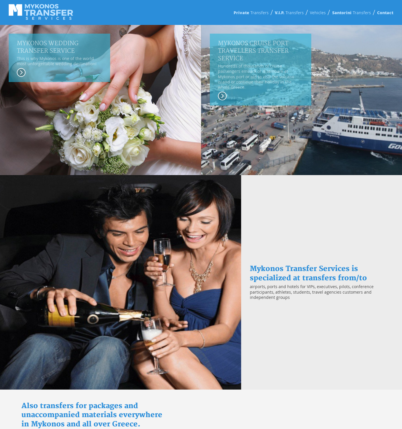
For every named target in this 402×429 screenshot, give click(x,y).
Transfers (251, 12)
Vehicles (318, 12)
